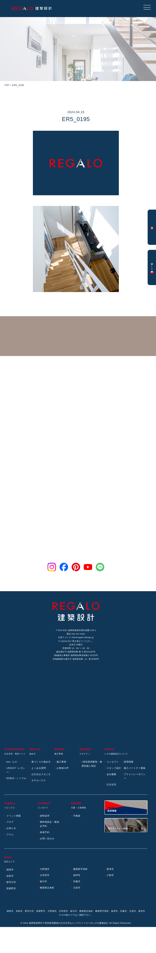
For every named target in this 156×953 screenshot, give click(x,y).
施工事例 (61, 763)
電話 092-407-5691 (75, 634)
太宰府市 (44, 877)
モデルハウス (38, 782)
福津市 (76, 877)
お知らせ (11, 830)
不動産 (76, 817)
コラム (10, 836)
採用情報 (128, 763)
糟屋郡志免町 (47, 889)
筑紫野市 (11, 890)
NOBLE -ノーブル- (16, 780)
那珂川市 (11, 884)
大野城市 (44, 870)
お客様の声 (63, 769)
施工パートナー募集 (135, 769)
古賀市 (76, 889)
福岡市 (10, 871)
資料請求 (44, 817)
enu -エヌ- (12, 763)
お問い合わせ (47, 840)
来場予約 (44, 834)
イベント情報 (13, 817)
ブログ (10, 823)
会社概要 (111, 776)
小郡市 (110, 877)
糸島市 (10, 877)
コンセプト (113, 763)
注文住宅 (111, 786)
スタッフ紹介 (114, 769)
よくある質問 (38, 769)
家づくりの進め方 (41, 763)
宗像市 (76, 883)
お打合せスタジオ (41, 776)
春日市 (43, 883)
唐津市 (110, 870)
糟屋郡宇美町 (80, 870)
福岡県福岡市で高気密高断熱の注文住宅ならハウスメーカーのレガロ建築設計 (68, 924)
